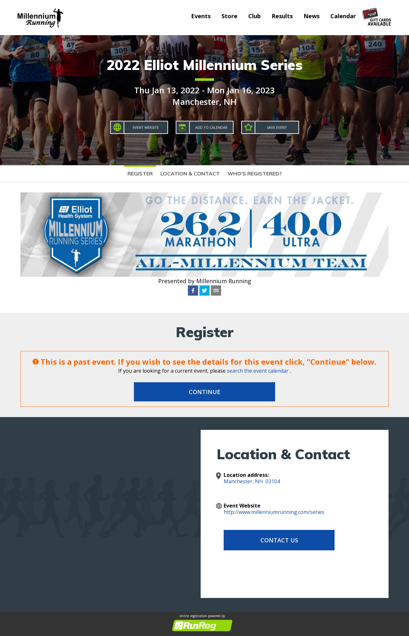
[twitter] (204, 290)
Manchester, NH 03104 (252, 481)
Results (282, 16)
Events (201, 16)
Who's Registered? (255, 173)
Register (140, 173)
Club (254, 16)
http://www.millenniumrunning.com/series (274, 512)
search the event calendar (258, 370)
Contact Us (275, 540)
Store (229, 16)
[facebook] (193, 290)
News (312, 16)
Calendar (343, 16)
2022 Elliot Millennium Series (204, 65)
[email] (216, 290)
